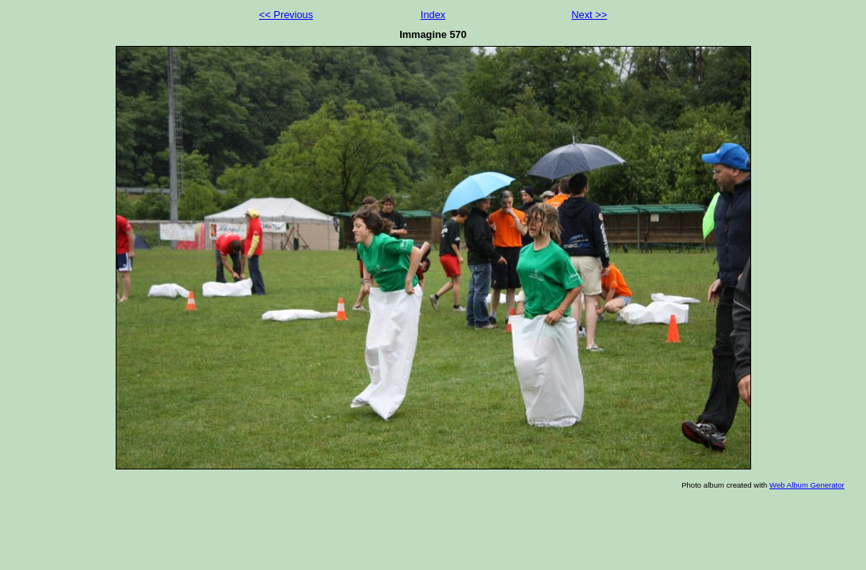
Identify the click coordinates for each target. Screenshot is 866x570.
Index (433, 15)
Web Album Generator (807, 485)
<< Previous (286, 15)
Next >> (589, 15)
